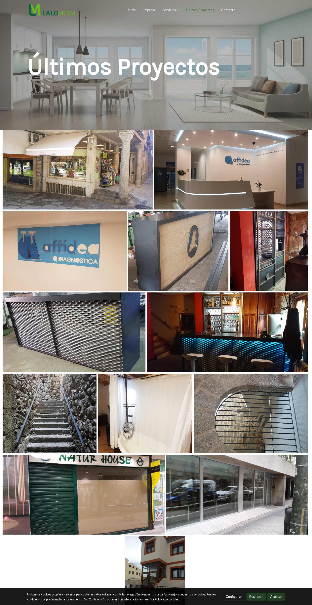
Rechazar (256, 596)
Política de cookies (166, 599)
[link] (53, 10)
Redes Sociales (42, 92)
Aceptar (276, 596)
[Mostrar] (78, 169)
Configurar (234, 596)
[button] (171, 9)
